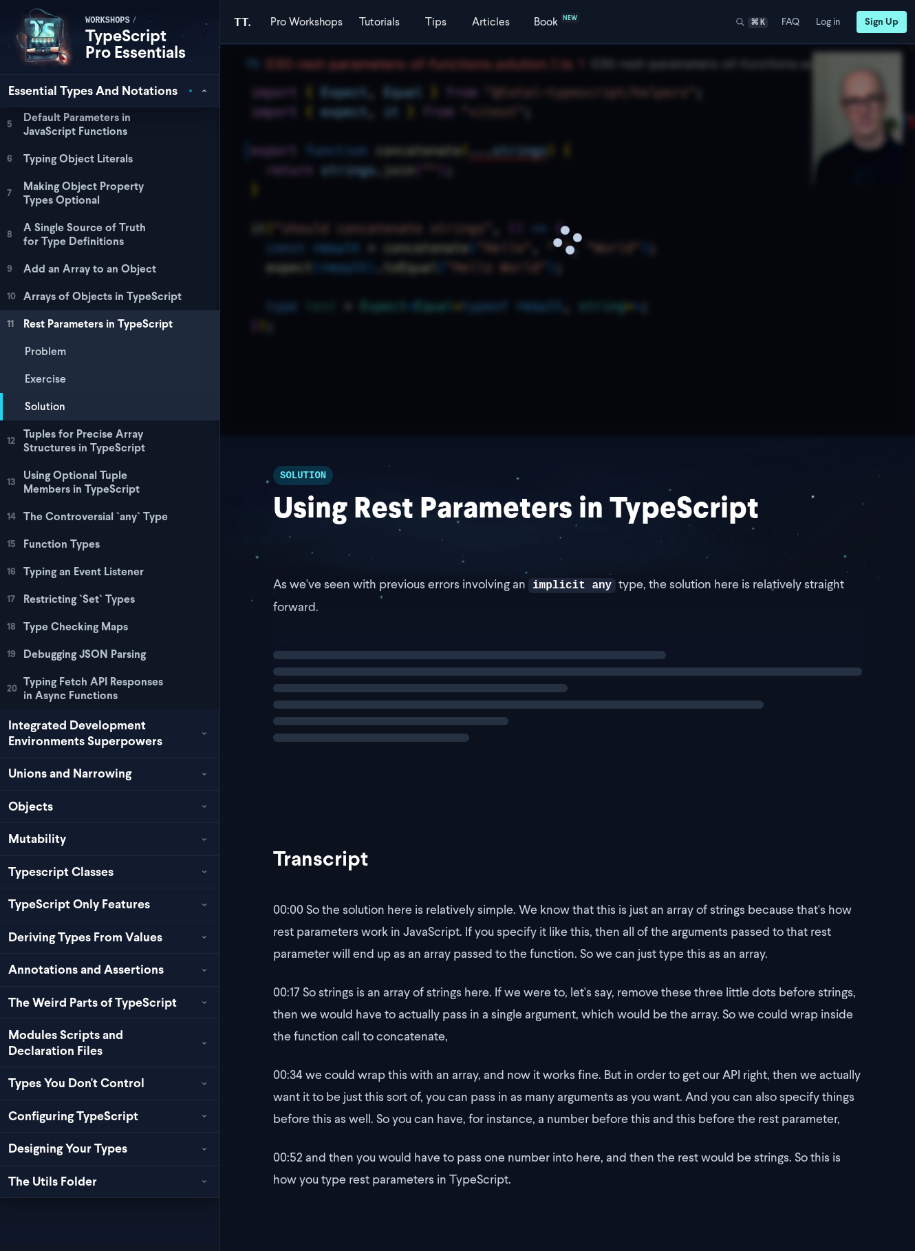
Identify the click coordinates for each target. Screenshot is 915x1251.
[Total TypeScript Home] (242, 21)
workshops (107, 20)
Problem (45, 351)
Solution (45, 406)
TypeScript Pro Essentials (135, 43)
